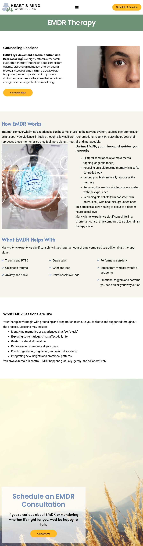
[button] (76, 7)
